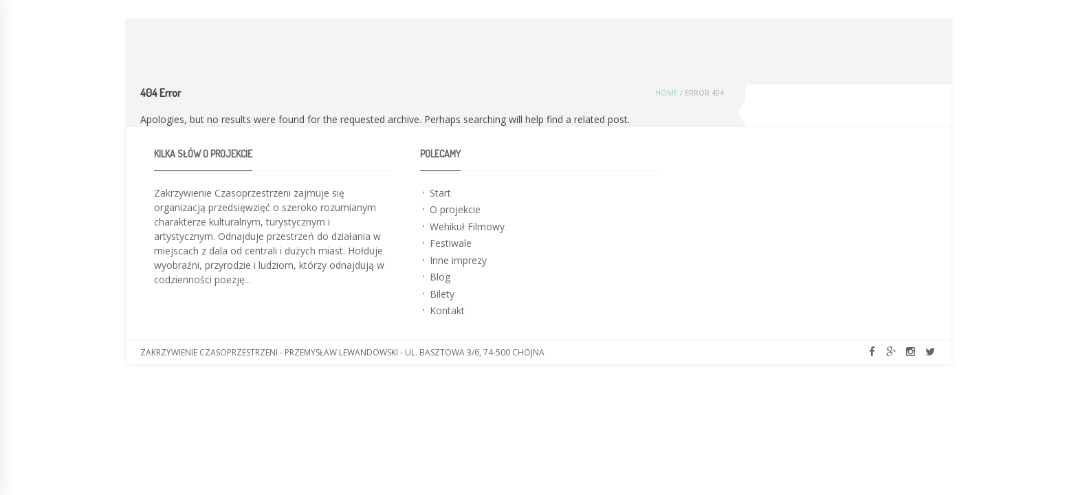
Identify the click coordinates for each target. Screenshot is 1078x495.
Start (440, 192)
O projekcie (455, 209)
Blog (440, 276)
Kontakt (447, 310)
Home (666, 93)
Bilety (442, 293)
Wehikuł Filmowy (467, 226)
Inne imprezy (458, 260)
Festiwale (451, 243)
